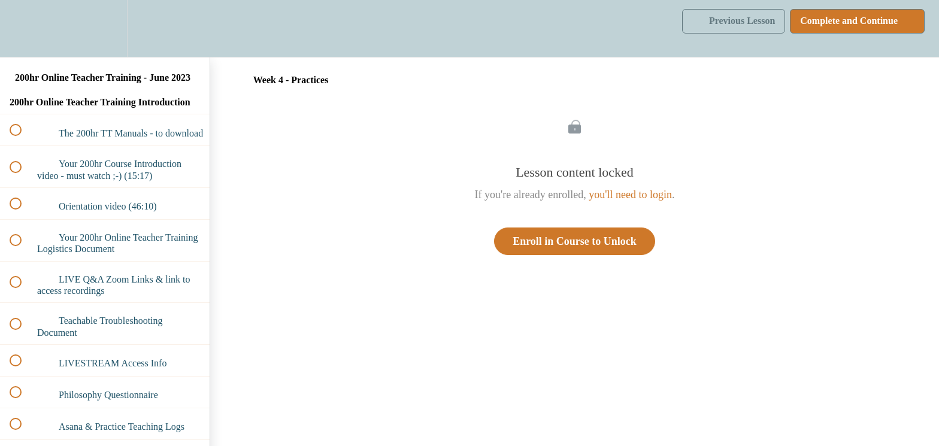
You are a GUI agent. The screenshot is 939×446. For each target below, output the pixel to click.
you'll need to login (630, 195)
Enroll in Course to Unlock (575, 241)
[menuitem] (105, 28)
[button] (22, 28)
